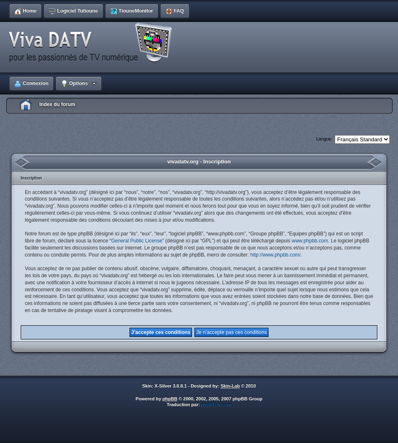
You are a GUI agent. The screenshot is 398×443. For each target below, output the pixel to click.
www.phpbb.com (310, 241)
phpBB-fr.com (216, 404)
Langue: (324, 138)
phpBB (170, 398)
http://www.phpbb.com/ (275, 255)
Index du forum (57, 104)
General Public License (136, 241)
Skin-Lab (230, 385)
